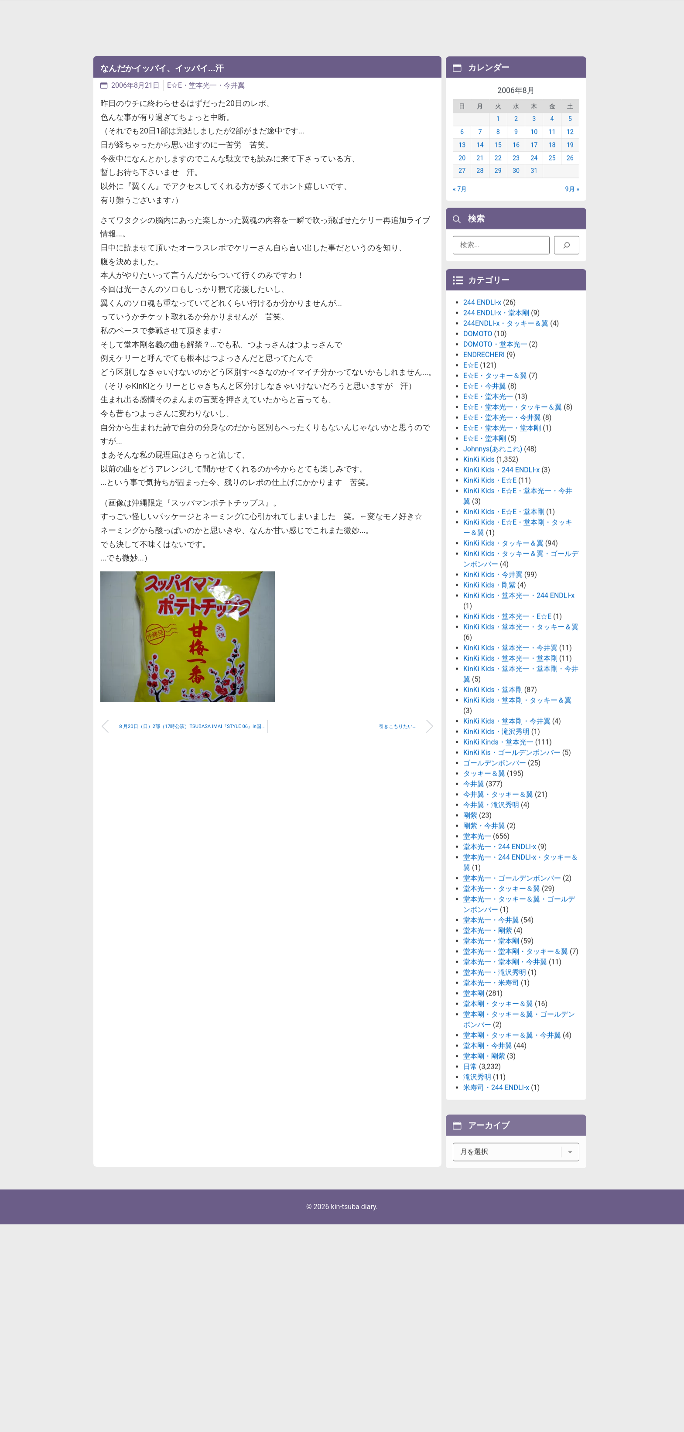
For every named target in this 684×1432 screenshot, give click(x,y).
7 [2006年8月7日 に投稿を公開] (480, 145)
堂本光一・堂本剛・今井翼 (505, 1036)
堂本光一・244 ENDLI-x (499, 920)
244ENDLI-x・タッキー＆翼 (505, 397)
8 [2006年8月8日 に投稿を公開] (498, 145)
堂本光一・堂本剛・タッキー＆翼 (515, 1025)
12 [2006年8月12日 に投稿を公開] (570, 145)
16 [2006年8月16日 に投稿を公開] (516, 158)
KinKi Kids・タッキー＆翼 (503, 617)
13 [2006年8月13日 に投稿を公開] (461, 158)
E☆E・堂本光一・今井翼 (206, 85)
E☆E (470, 439)
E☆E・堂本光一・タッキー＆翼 (512, 481)
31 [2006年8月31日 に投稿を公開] (533, 184)
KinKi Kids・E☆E (489, 554)
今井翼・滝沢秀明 (491, 879)
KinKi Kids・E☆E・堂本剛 (503, 585)
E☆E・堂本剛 (484, 512)
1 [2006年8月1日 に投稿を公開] (498, 132)
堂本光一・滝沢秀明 (494, 1046)
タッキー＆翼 (484, 847)
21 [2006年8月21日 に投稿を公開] (479, 170)
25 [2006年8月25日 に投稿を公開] (551, 170)
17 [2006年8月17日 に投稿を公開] (533, 158)
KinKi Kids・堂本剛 (493, 763)
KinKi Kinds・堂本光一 (498, 816)
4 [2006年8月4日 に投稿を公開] (552, 132)
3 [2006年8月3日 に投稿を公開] (534, 132)
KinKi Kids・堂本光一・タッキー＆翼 (520, 701)
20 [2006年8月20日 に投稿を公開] (461, 170)
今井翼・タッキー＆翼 (498, 868)
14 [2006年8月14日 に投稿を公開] (479, 158)
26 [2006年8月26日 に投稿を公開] (570, 170)
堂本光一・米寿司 (491, 1057)
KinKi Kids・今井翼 (493, 648)
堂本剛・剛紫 (484, 1130)
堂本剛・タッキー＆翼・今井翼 (512, 1109)
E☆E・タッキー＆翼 (495, 449)
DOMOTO (477, 407)
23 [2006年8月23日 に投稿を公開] (516, 170)
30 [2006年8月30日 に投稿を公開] (516, 184)
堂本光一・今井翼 (491, 994)
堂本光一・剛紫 (487, 1004)
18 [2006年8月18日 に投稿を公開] (551, 158)
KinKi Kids (479, 533)
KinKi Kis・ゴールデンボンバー (512, 826)
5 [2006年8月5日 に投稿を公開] (570, 132)
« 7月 (460, 201)
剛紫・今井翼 (484, 899)
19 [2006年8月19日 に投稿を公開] (570, 158)
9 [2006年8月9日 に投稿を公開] (516, 145)
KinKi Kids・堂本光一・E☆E (507, 690)
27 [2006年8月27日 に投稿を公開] (461, 184)
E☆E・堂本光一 (488, 470)
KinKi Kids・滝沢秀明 (496, 805)
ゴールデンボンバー (494, 837)
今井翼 (473, 858)
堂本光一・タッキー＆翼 (501, 962)
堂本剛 (473, 1067)
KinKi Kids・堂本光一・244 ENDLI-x (519, 669)
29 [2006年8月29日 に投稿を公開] (498, 184)
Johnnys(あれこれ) (492, 523)
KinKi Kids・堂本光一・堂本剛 (510, 732)
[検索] (566, 250)
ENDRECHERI (484, 428)
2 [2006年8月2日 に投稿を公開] (516, 132)
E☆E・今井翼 (484, 460)
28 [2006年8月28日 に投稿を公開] (479, 184)
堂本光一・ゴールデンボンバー (512, 952)
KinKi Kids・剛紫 (489, 659)
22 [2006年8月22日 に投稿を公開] (498, 170)
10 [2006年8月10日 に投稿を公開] (533, 145)
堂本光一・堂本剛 (491, 1015)
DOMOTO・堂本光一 (495, 418)
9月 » (572, 201)
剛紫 (470, 889)
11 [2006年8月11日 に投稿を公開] (551, 145)
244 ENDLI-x (482, 376)
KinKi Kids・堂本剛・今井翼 (507, 795)
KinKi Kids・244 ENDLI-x (501, 544)
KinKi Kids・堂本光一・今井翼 (510, 722)
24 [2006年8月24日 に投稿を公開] (533, 170)
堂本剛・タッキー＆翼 (498, 1077)
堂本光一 (477, 910)
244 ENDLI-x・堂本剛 (496, 387)
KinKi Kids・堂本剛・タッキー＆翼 (517, 774)
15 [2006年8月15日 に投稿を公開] (498, 158)
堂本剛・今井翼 (487, 1119)
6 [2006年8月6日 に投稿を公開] (462, 145)
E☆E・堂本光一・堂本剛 (502, 502)
